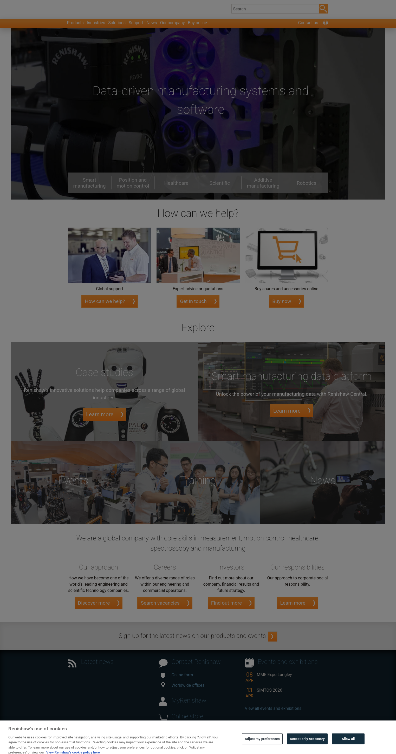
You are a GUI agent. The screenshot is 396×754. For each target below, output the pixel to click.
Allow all (348, 746)
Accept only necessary (307, 746)
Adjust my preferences (262, 746)
